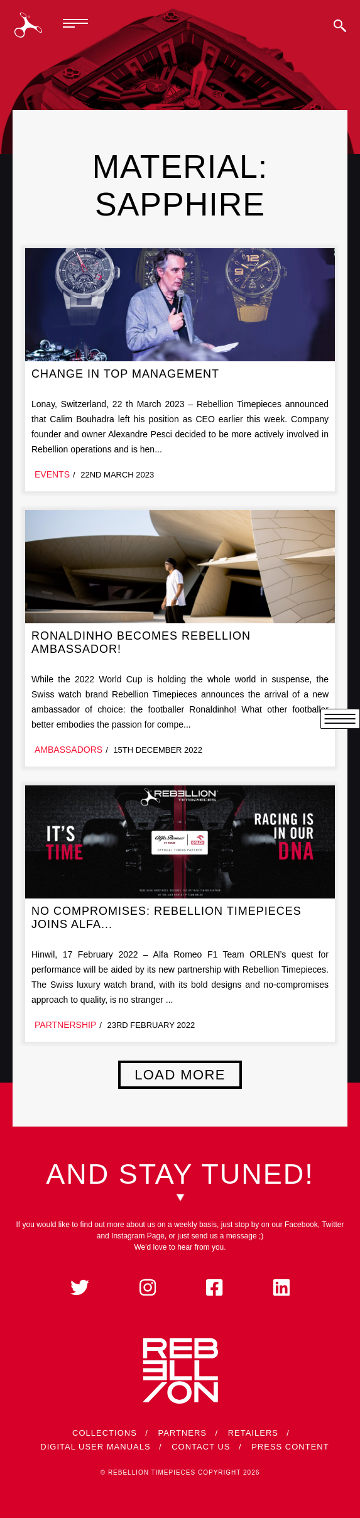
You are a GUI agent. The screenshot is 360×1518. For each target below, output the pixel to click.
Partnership (65, 1025)
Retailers (253, 1433)
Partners (182, 1433)
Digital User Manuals (95, 1446)
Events (52, 474)
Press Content (290, 1446)
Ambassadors (68, 750)
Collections (104, 1433)
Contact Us (201, 1446)
